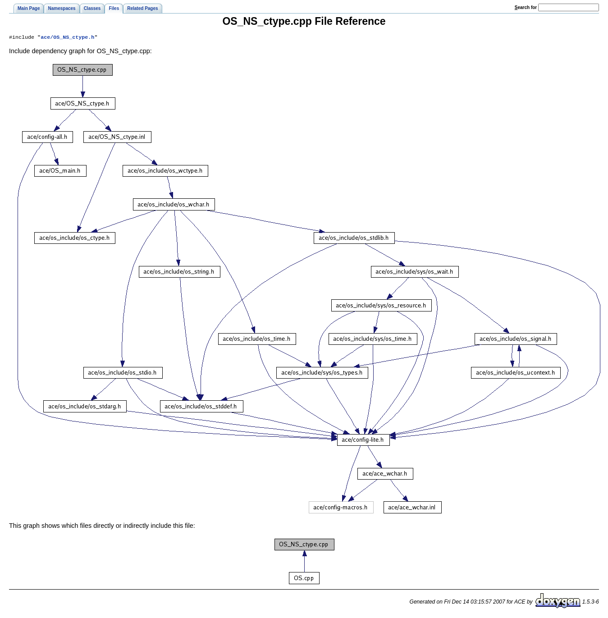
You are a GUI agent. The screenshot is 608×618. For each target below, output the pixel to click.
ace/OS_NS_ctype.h (67, 37)
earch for (525, 7)
